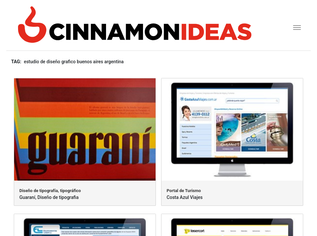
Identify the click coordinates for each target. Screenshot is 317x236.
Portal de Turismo (184, 190)
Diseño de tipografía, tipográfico (50, 190)
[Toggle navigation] (295, 26)
